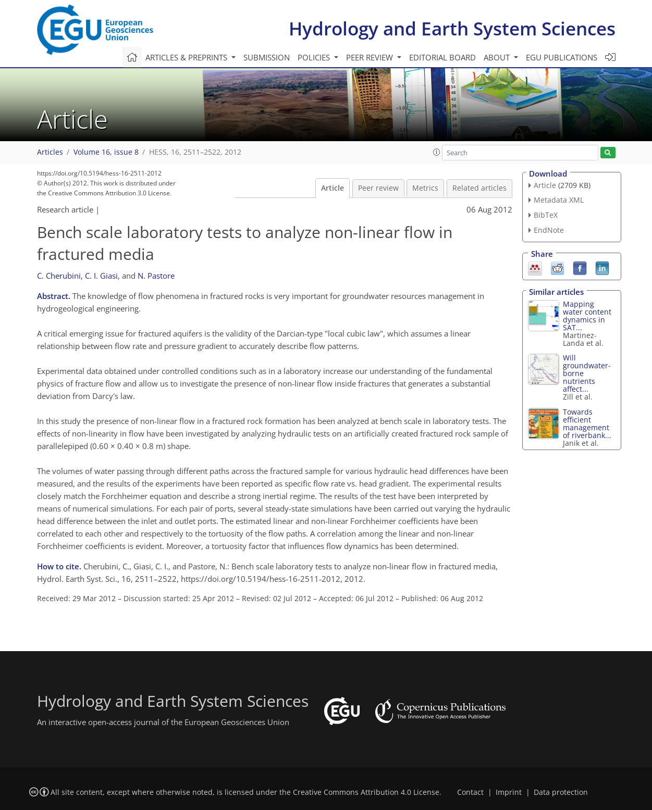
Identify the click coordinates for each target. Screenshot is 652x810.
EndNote (549, 230)
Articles (50, 152)
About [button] (498, 57)
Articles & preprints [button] (187, 57)
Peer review (378, 188)
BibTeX (546, 215)
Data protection (561, 792)
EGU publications (561, 57)
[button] (436, 152)
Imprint (509, 792)
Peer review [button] (370, 57)
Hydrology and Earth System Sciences (452, 28)
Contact (470, 792)
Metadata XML (559, 200)
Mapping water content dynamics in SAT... (587, 315)
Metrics (425, 188)
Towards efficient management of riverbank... (587, 423)
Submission (266, 57)
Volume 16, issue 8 (106, 152)
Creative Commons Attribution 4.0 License (366, 792)
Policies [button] (315, 57)
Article (332, 188)
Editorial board (442, 57)
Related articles (479, 188)
